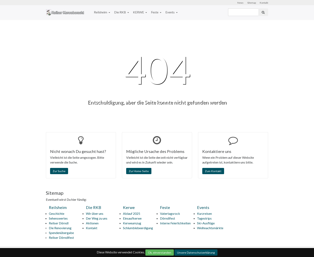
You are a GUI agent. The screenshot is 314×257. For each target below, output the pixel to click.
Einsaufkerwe (132, 218)
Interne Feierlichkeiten (175, 223)
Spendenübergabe (61, 233)
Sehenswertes (58, 218)
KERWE (139, 12)
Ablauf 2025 (131, 213)
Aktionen (92, 223)
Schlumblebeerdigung (138, 228)
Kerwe (129, 207)
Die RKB (120, 12)
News (240, 2)
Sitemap (251, 2)
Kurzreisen (204, 213)
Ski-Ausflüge (206, 223)
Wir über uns (94, 213)
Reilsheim (101, 12)
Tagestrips (204, 218)
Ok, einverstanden (159, 252)
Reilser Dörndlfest (61, 237)
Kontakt (264, 2)
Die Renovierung (60, 228)
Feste (155, 12)
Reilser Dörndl (58, 223)
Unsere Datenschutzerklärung (196, 252)
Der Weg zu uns (96, 218)
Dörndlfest (167, 218)
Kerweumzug (132, 223)
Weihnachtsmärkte (210, 228)
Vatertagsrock (170, 213)
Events (170, 12)
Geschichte (56, 213)
